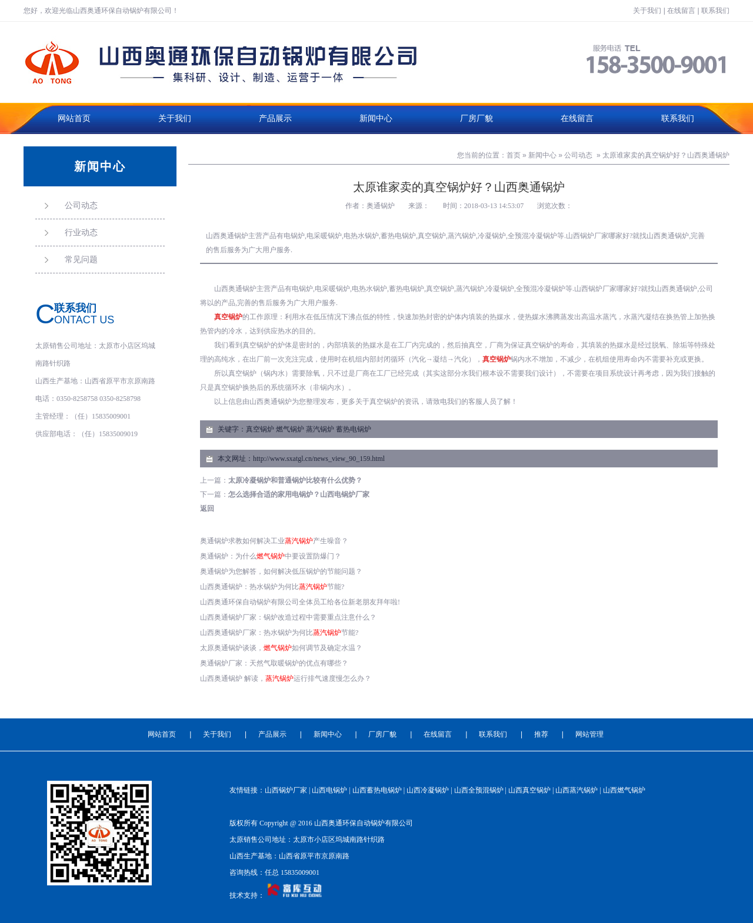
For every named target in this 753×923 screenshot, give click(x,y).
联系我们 (715, 10)
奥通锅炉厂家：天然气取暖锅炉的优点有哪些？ (274, 663)
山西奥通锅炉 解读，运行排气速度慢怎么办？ (285, 678)
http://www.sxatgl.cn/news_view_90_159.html (319, 458)
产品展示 (275, 118)
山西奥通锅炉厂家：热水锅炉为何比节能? (279, 632)
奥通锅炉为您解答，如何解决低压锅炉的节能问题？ (281, 571)
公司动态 (578, 155)
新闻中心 (375, 118)
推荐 (541, 734)
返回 (207, 508)
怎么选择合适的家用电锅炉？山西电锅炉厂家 (298, 494)
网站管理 (589, 734)
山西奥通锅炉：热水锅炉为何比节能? (272, 587)
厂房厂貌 (476, 118)
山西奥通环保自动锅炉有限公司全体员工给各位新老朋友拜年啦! (300, 602)
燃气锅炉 (290, 429)
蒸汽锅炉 (320, 429)
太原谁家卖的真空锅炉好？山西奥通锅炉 (665, 155)
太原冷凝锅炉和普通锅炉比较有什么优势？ (295, 480)
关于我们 (647, 10)
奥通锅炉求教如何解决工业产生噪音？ (274, 541)
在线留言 (681, 10)
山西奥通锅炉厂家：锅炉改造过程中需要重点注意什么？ (288, 617)
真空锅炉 (260, 429)
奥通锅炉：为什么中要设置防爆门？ (270, 556)
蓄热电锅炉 (353, 429)
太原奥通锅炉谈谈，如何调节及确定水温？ (281, 648)
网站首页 (74, 118)
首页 (514, 155)
